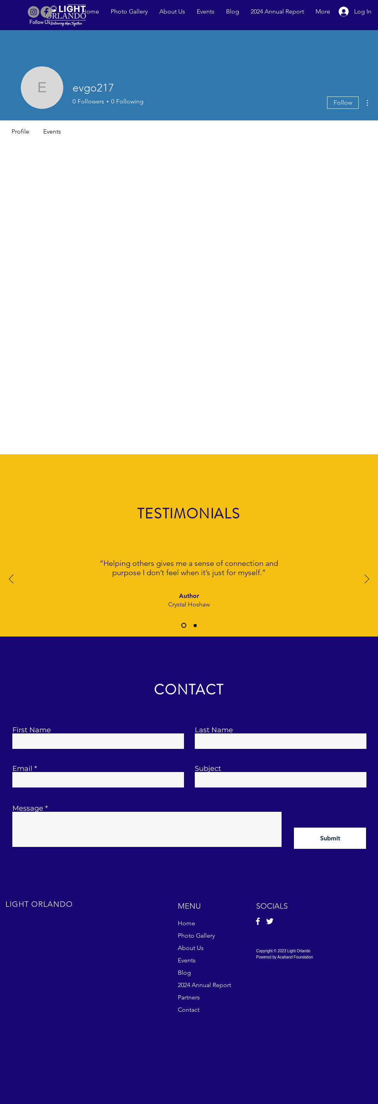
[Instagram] (33, 12)
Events (187, 960)
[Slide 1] (183, 625)
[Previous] (11, 579)
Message (27, 808)
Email (22, 768)
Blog (184, 972)
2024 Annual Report (204, 985)
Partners (189, 997)
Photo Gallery (196, 935)
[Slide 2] (195, 625)
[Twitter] (270, 921)
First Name (31, 729)
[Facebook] (46, 12)
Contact (188, 1009)
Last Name (214, 729)
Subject (208, 768)
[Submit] (330, 838)
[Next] (366, 579)
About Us (191, 948)
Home (186, 923)
